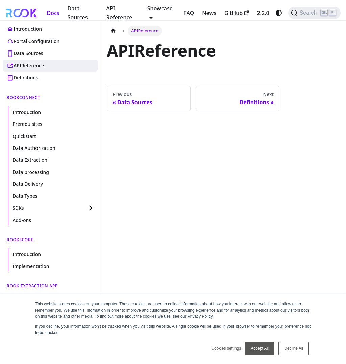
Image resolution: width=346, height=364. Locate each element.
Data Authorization (34, 148)
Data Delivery (28, 184)
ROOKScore (20, 240)
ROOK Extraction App (32, 286)
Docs (53, 13)
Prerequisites (27, 124)
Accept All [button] (260, 348)
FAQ (188, 13)
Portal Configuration (36, 41)
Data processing (31, 172)
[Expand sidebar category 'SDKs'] (90, 208)
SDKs (18, 208)
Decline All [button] (293, 348)
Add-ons (22, 220)
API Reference (119, 13)
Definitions (26, 77)
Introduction (28, 29)
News (209, 13)
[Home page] (113, 31)
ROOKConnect (23, 97)
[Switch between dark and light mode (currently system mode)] (278, 12)
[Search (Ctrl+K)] (314, 13)
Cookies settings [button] (226, 348)
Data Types (25, 195)
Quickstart (24, 136)
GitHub (236, 13)
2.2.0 (263, 13)
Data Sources (78, 13)
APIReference (29, 65)
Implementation (31, 266)
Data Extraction (30, 160)
